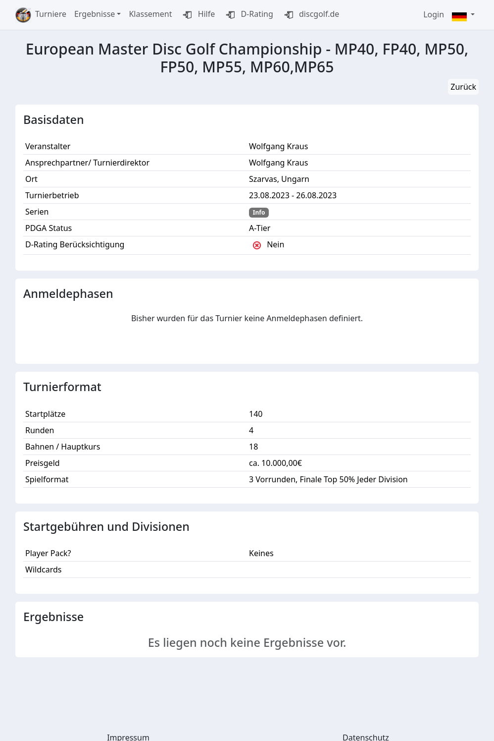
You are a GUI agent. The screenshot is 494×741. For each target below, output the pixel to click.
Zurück (463, 86)
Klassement (150, 13)
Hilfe (197, 15)
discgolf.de (310, 15)
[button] (463, 15)
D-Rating (248, 15)
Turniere (50, 13)
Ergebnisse (94, 13)
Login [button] (433, 14)
